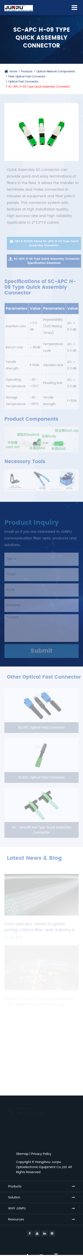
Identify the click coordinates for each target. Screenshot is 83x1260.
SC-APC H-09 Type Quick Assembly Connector (39, 87)
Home (13, 71)
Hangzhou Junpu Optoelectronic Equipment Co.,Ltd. (41, 1165)
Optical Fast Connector (23, 82)
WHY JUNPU (17, 1208)
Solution (14, 1197)
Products (26, 71)
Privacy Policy (41, 1153)
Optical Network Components (55, 71)
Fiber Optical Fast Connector (26, 77)
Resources (16, 1219)
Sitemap (22, 1153)
